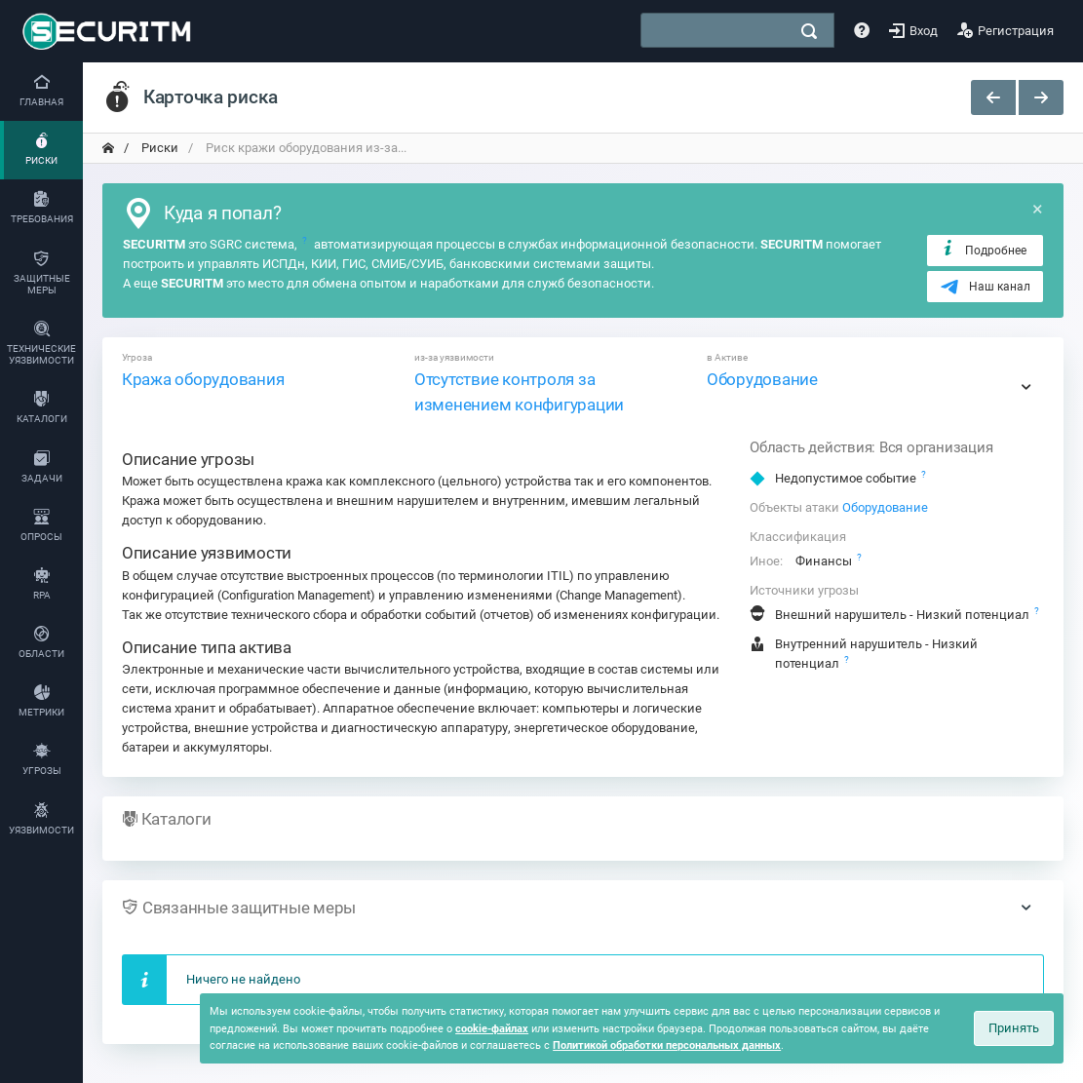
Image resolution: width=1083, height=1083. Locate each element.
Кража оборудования (203, 379)
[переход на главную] (108, 148)
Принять (1013, 1028)
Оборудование (762, 379)
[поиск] (809, 31)
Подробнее (983, 249)
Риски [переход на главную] (158, 147)
